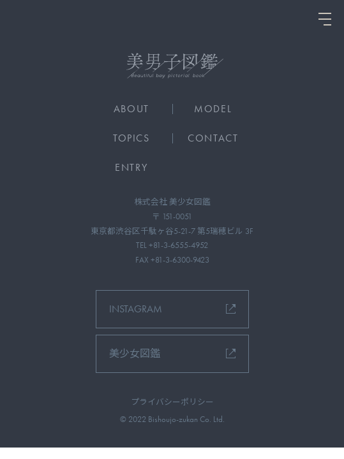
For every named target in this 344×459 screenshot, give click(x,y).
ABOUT (131, 108)
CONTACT (213, 138)
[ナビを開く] (324, 19)
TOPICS (131, 138)
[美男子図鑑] (172, 65)
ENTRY (131, 167)
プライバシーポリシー (172, 402)
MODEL (213, 108)
